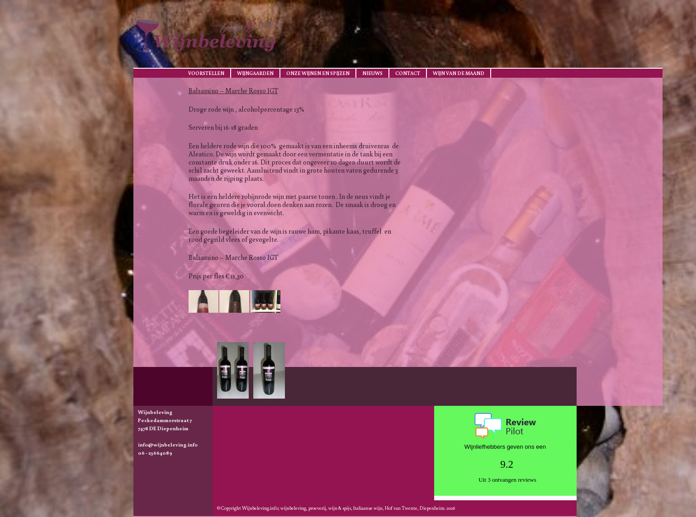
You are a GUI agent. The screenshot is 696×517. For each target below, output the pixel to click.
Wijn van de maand (458, 73)
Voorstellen (206, 73)
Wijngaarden (255, 73)
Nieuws (372, 73)
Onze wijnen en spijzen (318, 73)
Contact (407, 73)
